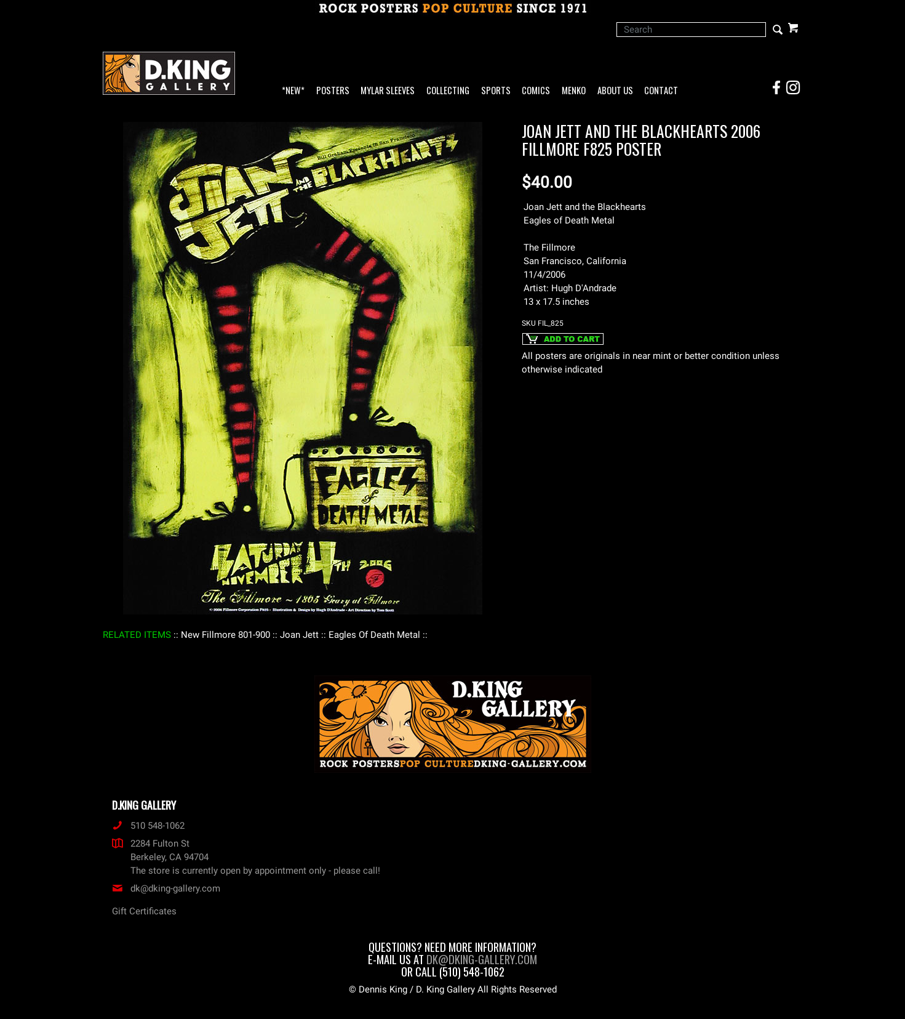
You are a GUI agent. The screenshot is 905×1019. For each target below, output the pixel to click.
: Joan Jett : (299, 634)
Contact (661, 90)
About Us (615, 90)
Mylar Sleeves (388, 90)
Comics (536, 90)
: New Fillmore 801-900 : (225, 634)
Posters (332, 90)
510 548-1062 (148, 825)
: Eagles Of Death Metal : (374, 634)
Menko (574, 90)
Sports (496, 90)
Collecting (447, 90)
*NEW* (293, 90)
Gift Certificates (144, 911)
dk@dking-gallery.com (166, 888)
